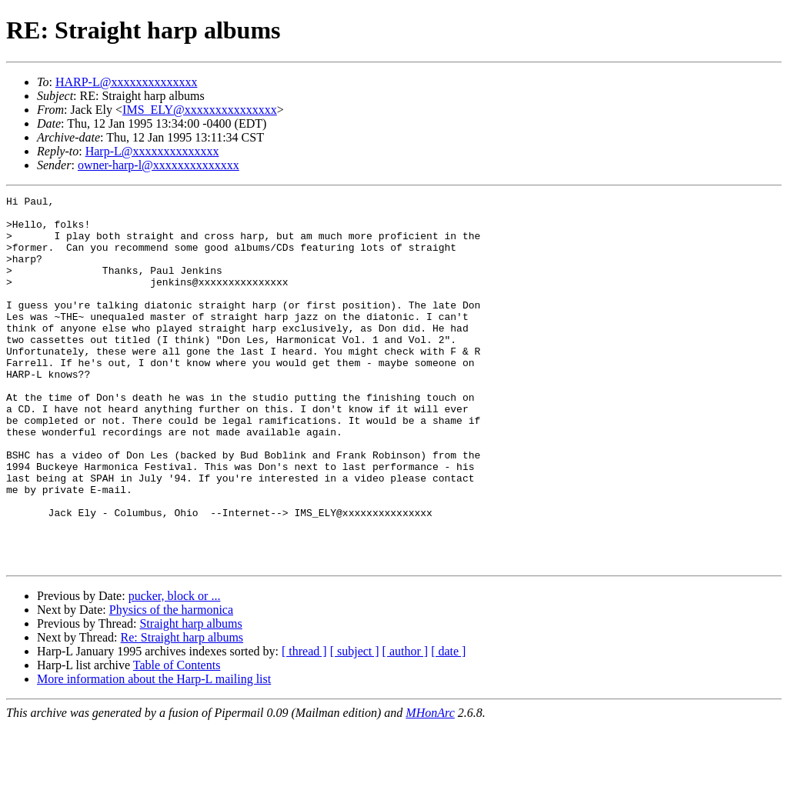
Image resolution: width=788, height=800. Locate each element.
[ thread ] (304, 725)
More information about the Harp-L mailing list (154, 752)
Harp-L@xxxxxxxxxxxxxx (152, 151)
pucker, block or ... (175, 669)
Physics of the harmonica (171, 683)
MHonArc (430, 786)
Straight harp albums (190, 697)
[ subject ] (354, 725)
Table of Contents (177, 738)
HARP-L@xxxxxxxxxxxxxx (126, 81)
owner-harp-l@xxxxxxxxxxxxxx (158, 165)
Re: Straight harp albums (182, 711)
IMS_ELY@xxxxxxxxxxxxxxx (199, 109)
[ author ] (405, 725)
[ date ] (448, 725)
